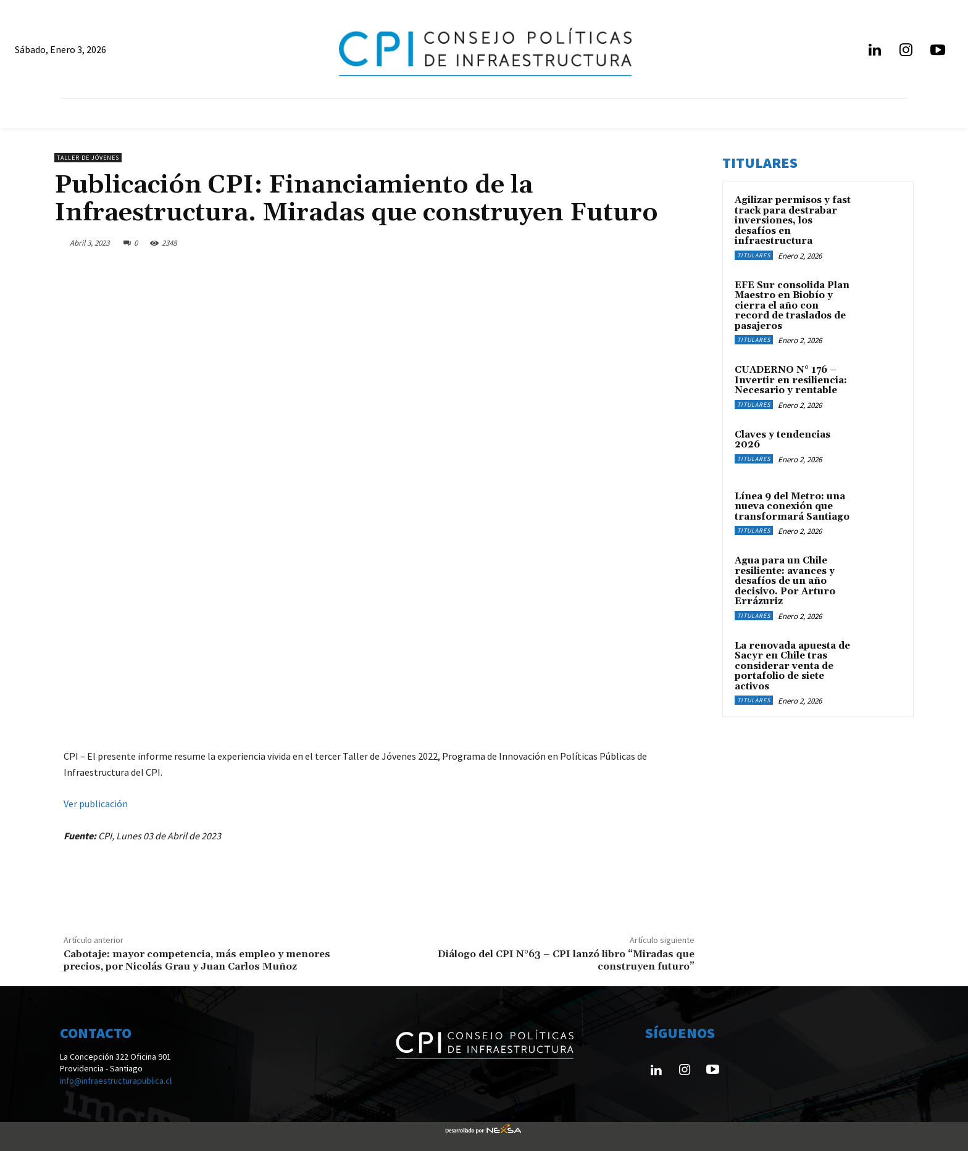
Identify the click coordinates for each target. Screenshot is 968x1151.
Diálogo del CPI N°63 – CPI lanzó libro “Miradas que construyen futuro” (566, 960)
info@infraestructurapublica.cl (116, 1080)
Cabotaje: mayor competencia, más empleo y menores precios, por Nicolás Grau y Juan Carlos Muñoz (197, 960)
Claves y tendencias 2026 (782, 440)
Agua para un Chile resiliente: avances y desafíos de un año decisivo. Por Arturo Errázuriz (785, 581)
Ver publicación (96, 803)
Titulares (753, 255)
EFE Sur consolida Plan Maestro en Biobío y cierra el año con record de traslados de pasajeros (792, 306)
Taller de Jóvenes (88, 157)
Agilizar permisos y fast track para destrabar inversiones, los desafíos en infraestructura (793, 220)
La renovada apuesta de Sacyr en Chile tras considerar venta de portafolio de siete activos (792, 666)
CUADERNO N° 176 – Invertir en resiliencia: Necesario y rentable (791, 380)
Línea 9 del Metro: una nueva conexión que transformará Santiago (792, 507)
